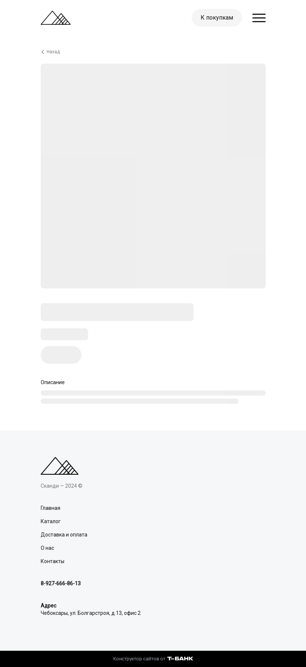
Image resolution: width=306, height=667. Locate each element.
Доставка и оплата (64, 535)
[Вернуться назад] (153, 52)
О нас (47, 548)
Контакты (52, 561)
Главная (50, 508)
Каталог (51, 521)
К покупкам (217, 17)
